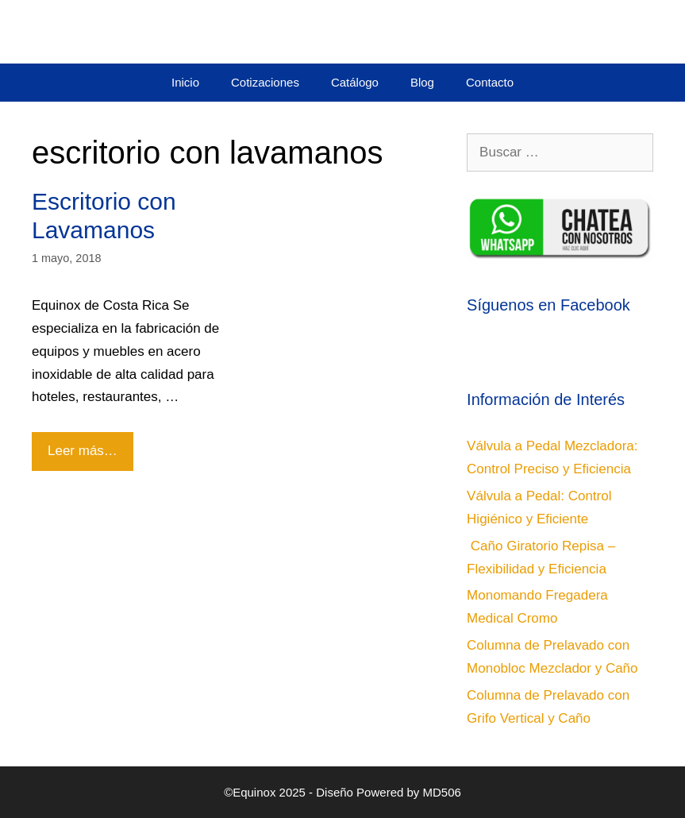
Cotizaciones (265, 82)
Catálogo (355, 82)
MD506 (442, 792)
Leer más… (88, 445)
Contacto (490, 82)
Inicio (185, 82)
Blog (422, 82)
